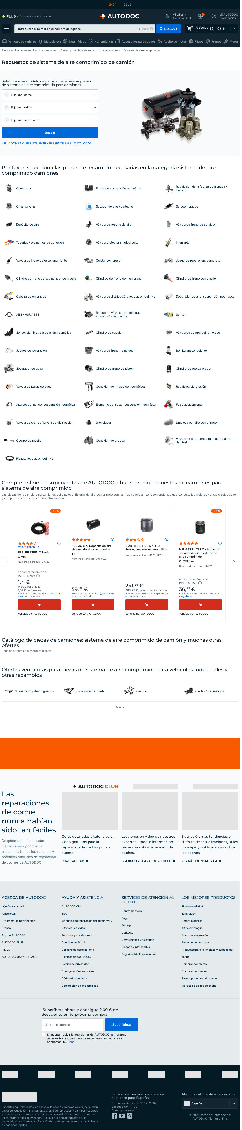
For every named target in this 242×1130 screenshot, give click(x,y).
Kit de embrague (192, 927)
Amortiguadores (192, 920)
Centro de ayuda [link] (132, 910)
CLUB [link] (128, 4)
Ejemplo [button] (144, 28)
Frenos (216, 41)
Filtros (199, 41)
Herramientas (103, 41)
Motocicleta (52, 41)
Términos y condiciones (77, 934)
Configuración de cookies (78, 970)
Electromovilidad (192, 906)
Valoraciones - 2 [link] (28, 546)
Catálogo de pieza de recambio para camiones (90, 50)
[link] (27, 16)
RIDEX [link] (6, 949)
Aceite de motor (175, 41)
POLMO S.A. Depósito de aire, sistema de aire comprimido (93, 550)
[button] (178, 16)
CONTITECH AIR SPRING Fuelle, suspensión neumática (146, 547)
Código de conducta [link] (74, 978)
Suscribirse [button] (121, 1024)
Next (233, 561)
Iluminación (189, 913)
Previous (6, 561)
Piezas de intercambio (136, 946)
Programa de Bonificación (18, 920)
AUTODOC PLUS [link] (13, 942)
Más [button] (71, 1041)
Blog (64, 913)
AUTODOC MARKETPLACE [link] (19, 956)
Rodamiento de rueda (195, 942)
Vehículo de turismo (22, 41)
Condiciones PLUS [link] (73, 942)
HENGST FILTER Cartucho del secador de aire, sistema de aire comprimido (200, 555)
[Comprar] (39, 604)
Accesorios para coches (138, 41)
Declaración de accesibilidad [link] (80, 985)
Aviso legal (9, 913)
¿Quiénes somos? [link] (13, 906)
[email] (72, 1024)
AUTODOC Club (72, 906)
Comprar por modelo (195, 970)
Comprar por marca (194, 963)
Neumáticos (77, 41)
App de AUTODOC (13, 934)
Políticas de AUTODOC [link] (76, 956)
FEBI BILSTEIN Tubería (39, 554)
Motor (234, 41)
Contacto (127, 932)
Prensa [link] (6, 927)
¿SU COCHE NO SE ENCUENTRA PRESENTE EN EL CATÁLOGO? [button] (46, 143)
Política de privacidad (75, 963)
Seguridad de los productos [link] (139, 953)
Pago (125, 917)
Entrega (126, 925)
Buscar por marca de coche (199, 978)
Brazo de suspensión (195, 934)
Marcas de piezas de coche (199, 985)
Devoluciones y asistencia (138, 939)
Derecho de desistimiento (78, 949)
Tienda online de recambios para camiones (29, 50)
